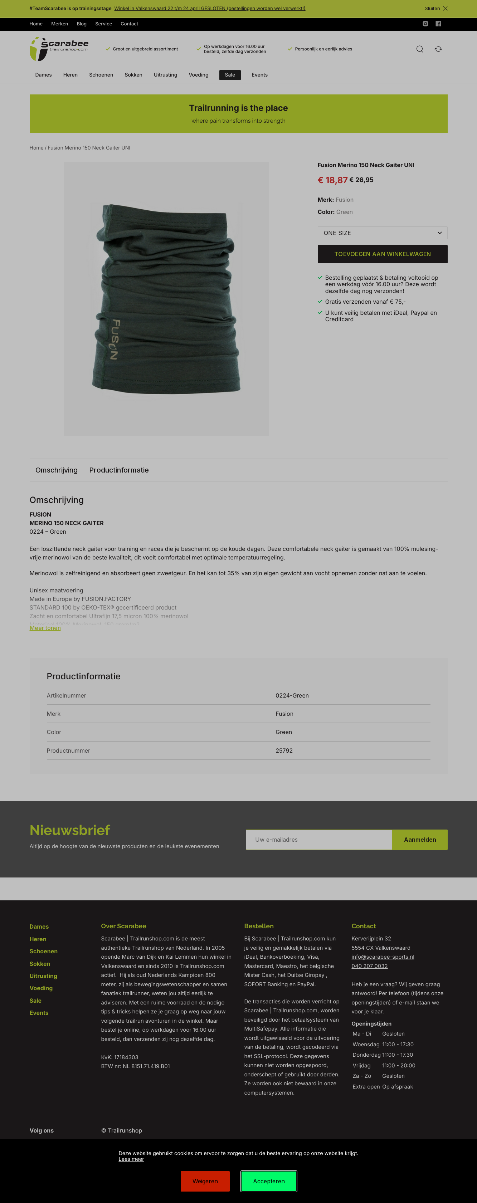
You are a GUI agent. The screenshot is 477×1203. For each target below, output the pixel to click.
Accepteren (269, 1181)
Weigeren (205, 1181)
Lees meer (131, 1159)
